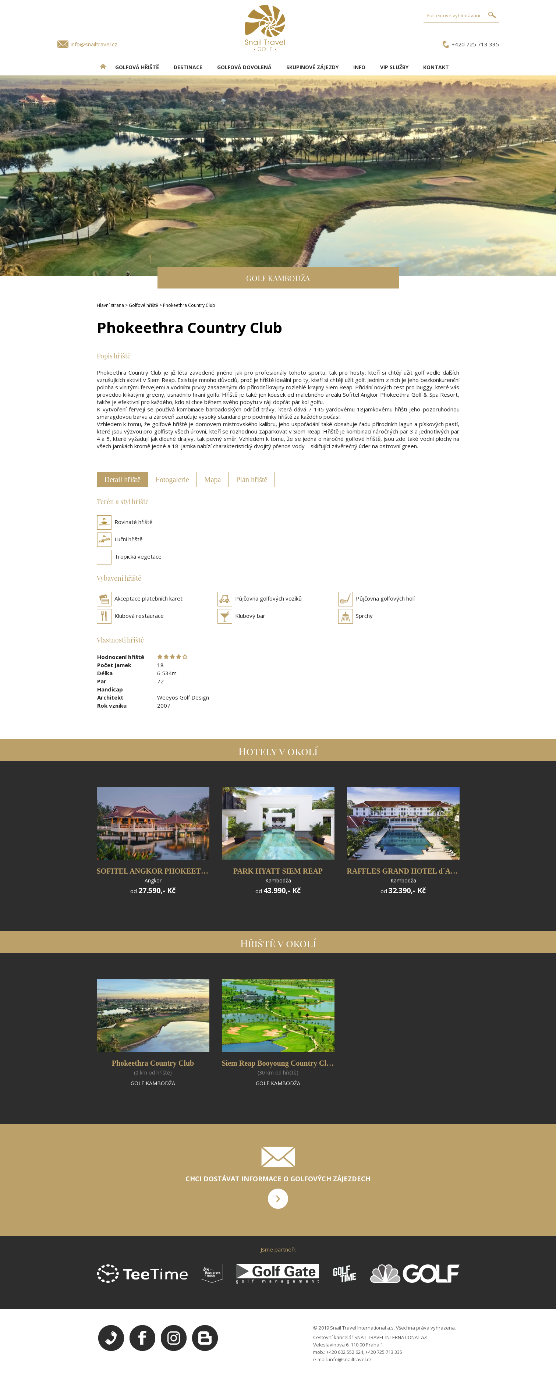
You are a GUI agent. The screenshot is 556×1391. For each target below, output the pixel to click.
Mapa (212, 479)
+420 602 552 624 (344, 1352)
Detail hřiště (123, 479)
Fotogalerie (172, 479)
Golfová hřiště (137, 67)
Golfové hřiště (143, 305)
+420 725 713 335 (475, 44)
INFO (359, 67)
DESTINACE (188, 67)
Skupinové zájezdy (312, 67)
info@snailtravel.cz (94, 44)
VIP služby (394, 67)
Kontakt (436, 67)
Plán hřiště (251, 479)
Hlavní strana (110, 305)
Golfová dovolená (244, 67)
